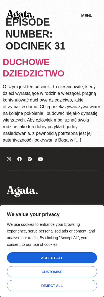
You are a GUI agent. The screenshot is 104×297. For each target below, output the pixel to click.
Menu (87, 15)
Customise (52, 272)
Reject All (52, 286)
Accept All (52, 258)
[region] (52, 251)
